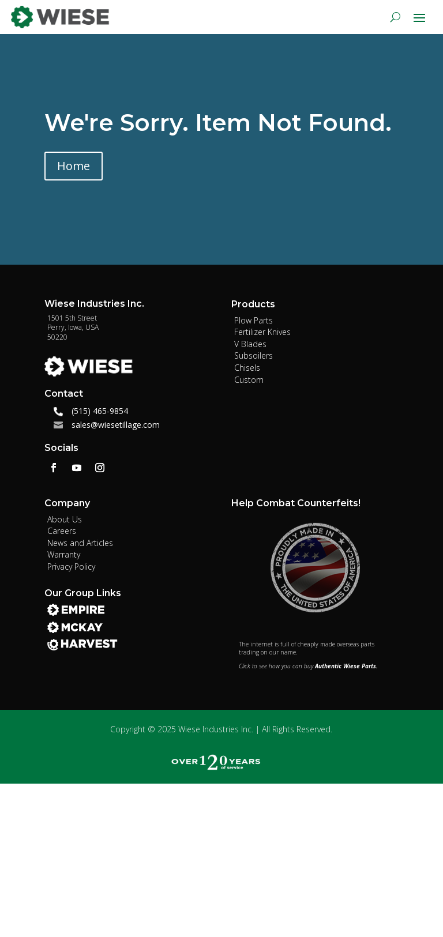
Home (73, 166)
